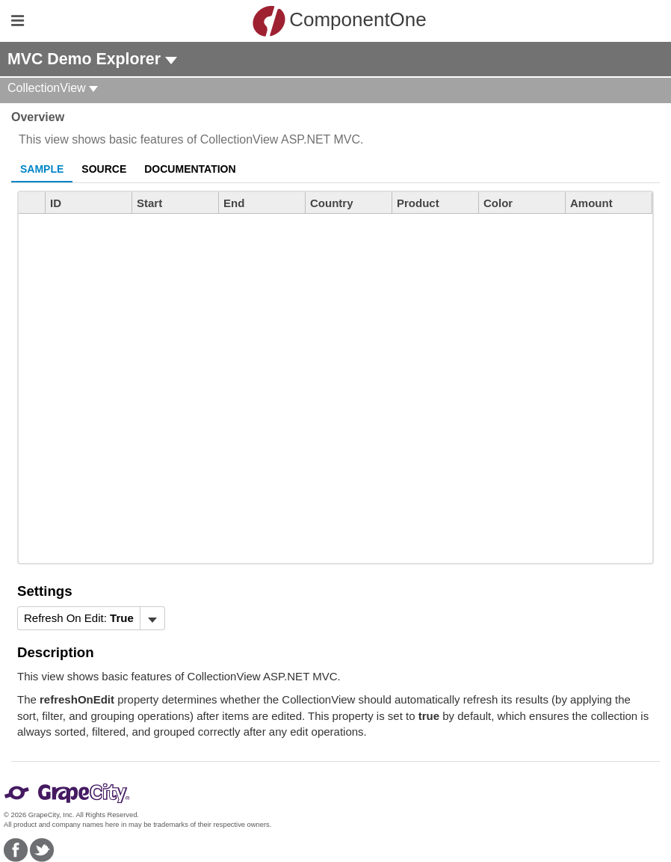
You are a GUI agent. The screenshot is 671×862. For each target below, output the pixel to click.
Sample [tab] (42, 169)
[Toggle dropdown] (152, 618)
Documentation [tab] (189, 169)
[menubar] (91, 618)
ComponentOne (339, 21)
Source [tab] (103, 169)
